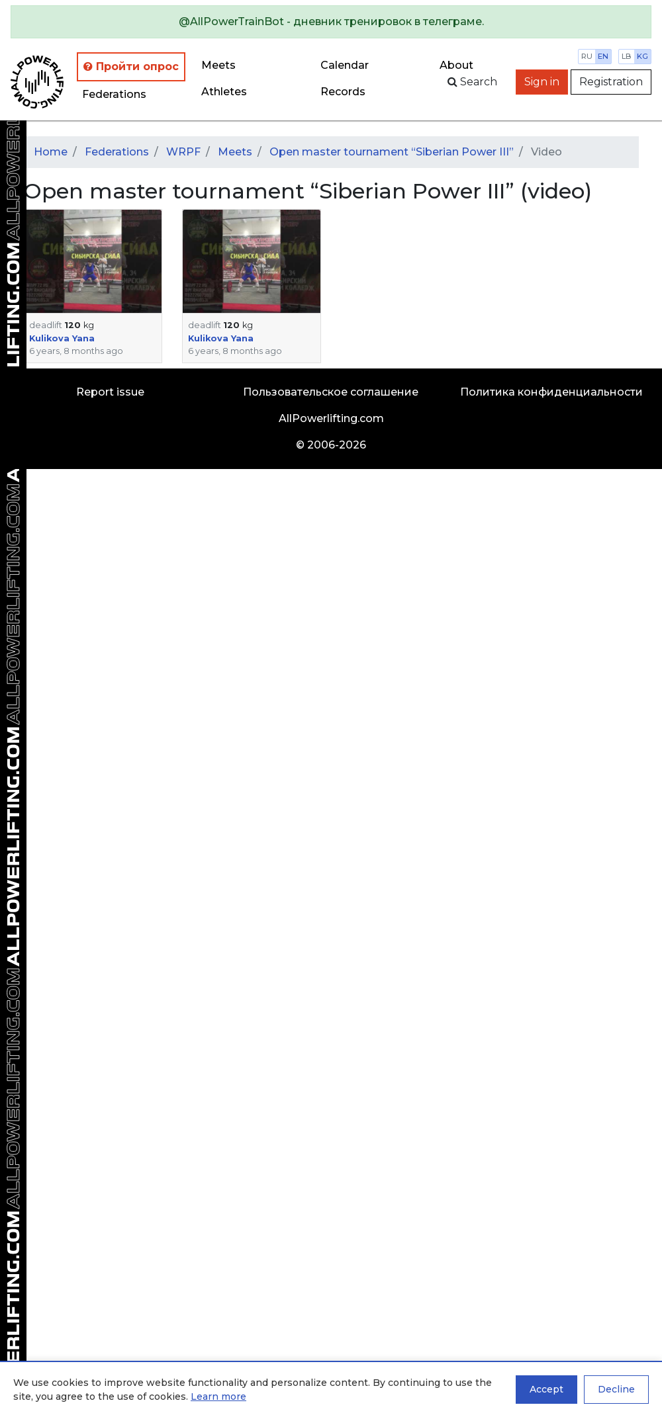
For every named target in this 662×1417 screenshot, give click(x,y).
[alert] (331, 21)
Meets (218, 65)
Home (51, 152)
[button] (93, 261)
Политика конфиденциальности (551, 392)
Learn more (218, 1396)
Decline (616, 1389)
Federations (114, 94)
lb (627, 56)
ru (586, 56)
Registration (611, 81)
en (603, 56)
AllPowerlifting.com (331, 418)
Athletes (224, 91)
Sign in (541, 81)
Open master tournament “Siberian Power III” (391, 152)
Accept (546, 1389)
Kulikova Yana (62, 338)
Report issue (110, 392)
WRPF (183, 152)
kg (642, 56)
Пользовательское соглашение (330, 392)
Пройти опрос (131, 66)
